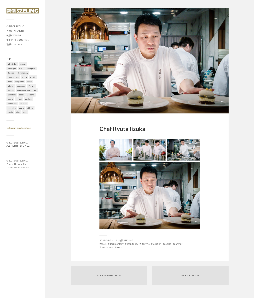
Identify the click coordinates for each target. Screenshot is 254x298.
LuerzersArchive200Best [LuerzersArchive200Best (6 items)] (27, 90)
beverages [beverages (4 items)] (12, 68)
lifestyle (145, 243)
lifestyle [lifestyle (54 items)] (31, 86)
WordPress (23, 164)
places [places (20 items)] (10, 99)
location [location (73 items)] (11, 90)
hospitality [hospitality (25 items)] (19, 82)
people (167, 243)
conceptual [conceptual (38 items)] (31, 68)
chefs (104, 243)
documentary (117, 243)
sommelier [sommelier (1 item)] (12, 108)
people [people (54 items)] (21, 95)
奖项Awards (13, 35)
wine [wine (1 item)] (18, 112)
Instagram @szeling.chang (18, 128)
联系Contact (14, 44)
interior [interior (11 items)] (11, 86)
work (119, 247)
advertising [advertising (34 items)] (12, 64)
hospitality (132, 243)
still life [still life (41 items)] (30, 108)
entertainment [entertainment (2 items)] (13, 77)
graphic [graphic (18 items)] (33, 77)
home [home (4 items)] (10, 82)
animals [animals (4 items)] (23, 64)
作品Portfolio (15, 26)
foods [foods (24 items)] (24, 77)
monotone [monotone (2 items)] (12, 95)
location (157, 243)
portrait (178, 243)
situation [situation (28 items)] (23, 103)
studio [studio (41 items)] (10, 112)
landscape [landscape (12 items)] (21, 86)
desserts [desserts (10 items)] (11, 73)
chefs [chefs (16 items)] (21, 68)
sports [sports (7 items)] (21, 108)
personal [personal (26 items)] (31, 95)
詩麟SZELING (20, 160)
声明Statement (15, 31)
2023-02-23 (106, 240)
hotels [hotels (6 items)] (29, 82)
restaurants (107, 247)
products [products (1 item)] (28, 99)
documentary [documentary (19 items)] (23, 73)
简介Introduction (17, 40)
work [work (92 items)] (25, 112)
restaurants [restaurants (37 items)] (12, 103)
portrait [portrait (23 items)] (19, 99)
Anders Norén (22, 167)
